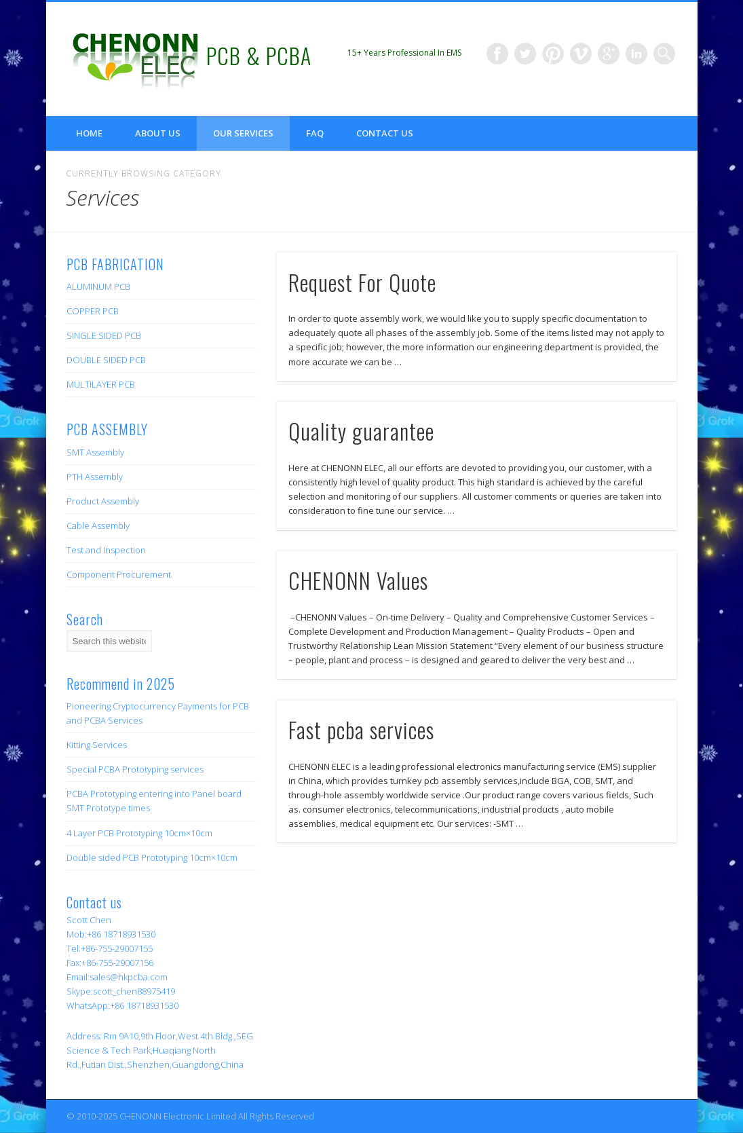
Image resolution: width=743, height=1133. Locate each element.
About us (157, 133)
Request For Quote (362, 282)
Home (89, 133)
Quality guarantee (361, 431)
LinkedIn (636, 53)
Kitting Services (96, 745)
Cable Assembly (98, 525)
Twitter (525, 53)
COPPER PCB (92, 311)
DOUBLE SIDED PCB (106, 360)
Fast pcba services (361, 729)
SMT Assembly (95, 452)
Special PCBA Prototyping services (135, 769)
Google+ (609, 53)
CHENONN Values (358, 580)
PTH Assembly (94, 476)
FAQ (315, 133)
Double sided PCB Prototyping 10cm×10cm (151, 857)
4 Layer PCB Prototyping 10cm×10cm (139, 833)
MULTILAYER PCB (100, 384)
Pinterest (553, 53)
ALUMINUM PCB (98, 286)
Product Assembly (102, 501)
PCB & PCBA (258, 55)
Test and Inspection (106, 550)
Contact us (384, 133)
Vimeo (581, 53)
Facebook (497, 53)
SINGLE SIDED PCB (103, 335)
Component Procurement (118, 574)
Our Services (243, 133)
